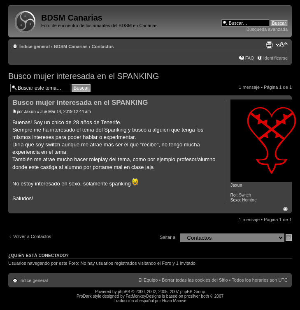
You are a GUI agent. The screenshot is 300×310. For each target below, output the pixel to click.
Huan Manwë (174, 300)
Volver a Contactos (32, 236)
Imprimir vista (269, 45)
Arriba (285, 209)
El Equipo (148, 280)
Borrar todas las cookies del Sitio (195, 280)
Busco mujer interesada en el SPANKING (83, 76)
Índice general (34, 46)
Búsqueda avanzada (267, 29)
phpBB (124, 291)
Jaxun (30, 111)
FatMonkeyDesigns (143, 296)
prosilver (192, 296)
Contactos (103, 46)
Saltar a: (168, 237)
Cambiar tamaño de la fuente (282, 45)
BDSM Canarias (71, 46)
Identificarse (275, 58)
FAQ (249, 58)
